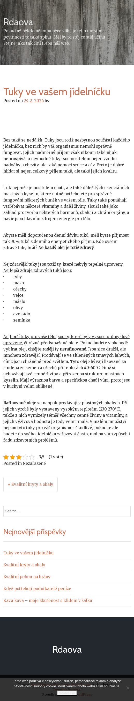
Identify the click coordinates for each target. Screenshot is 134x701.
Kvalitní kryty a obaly (24, 564)
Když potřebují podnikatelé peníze (37, 588)
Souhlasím (67, 693)
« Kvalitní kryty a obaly (30, 484)
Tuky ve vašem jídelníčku (28, 552)
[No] (127, 687)
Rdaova (18, 22)
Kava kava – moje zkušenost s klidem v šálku (47, 600)
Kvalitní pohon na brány (26, 576)
